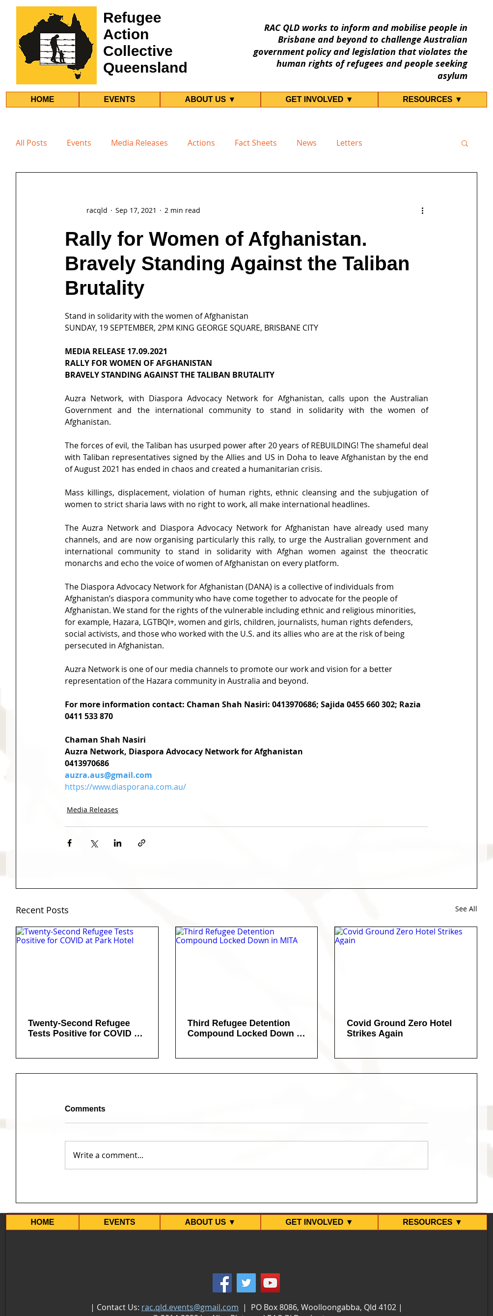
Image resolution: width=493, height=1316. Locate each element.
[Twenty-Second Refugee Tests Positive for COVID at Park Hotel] (87, 966)
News (307, 142)
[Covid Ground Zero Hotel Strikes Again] (406, 966)
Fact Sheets (256, 142)
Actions (201, 142)
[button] (464, 143)
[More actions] (422, 210)
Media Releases (139, 142)
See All (466, 908)
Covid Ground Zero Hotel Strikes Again (399, 1028)
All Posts (31, 142)
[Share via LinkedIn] (117, 843)
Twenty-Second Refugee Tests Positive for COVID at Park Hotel (85, 1028)
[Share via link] (141, 843)
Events (79, 142)
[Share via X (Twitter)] (93, 843)
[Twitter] (246, 1282)
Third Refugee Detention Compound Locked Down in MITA (246, 1028)
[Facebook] (222, 1282)
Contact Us (117, 1307)
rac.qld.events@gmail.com (190, 1307)
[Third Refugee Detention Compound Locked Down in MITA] (247, 966)
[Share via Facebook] (69, 843)
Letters (349, 142)
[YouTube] (270, 1282)
